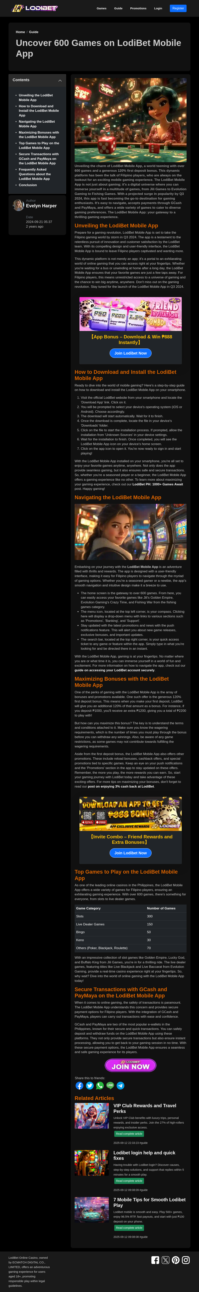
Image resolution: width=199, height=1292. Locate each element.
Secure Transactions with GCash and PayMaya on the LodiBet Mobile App (39, 158)
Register (178, 8)
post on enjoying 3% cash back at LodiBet (121, 786)
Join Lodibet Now (130, 353)
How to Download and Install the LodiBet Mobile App (39, 110)
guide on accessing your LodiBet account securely (114, 670)
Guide (118, 8)
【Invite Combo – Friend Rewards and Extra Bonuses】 (131, 839)
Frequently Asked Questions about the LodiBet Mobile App (35, 174)
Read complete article (129, 1133)
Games (101, 8)
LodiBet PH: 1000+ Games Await (158, 484)
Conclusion (28, 185)
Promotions (138, 8)
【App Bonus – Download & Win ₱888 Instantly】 (130, 339)
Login (158, 8)
